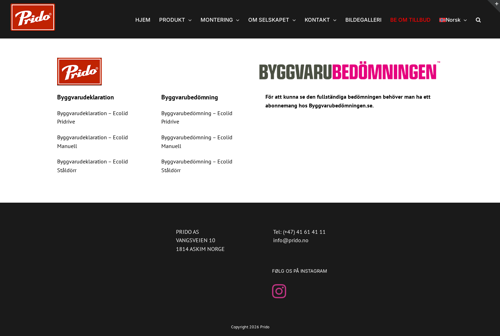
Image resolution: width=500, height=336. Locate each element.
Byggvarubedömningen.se (340, 105)
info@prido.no (291, 240)
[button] (478, 19)
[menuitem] (453, 19)
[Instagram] (279, 291)
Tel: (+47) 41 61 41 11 (299, 231)
